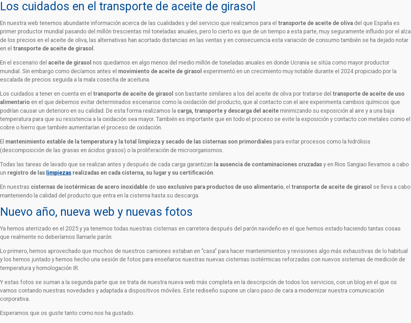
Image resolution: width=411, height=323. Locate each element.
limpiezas (58, 173)
